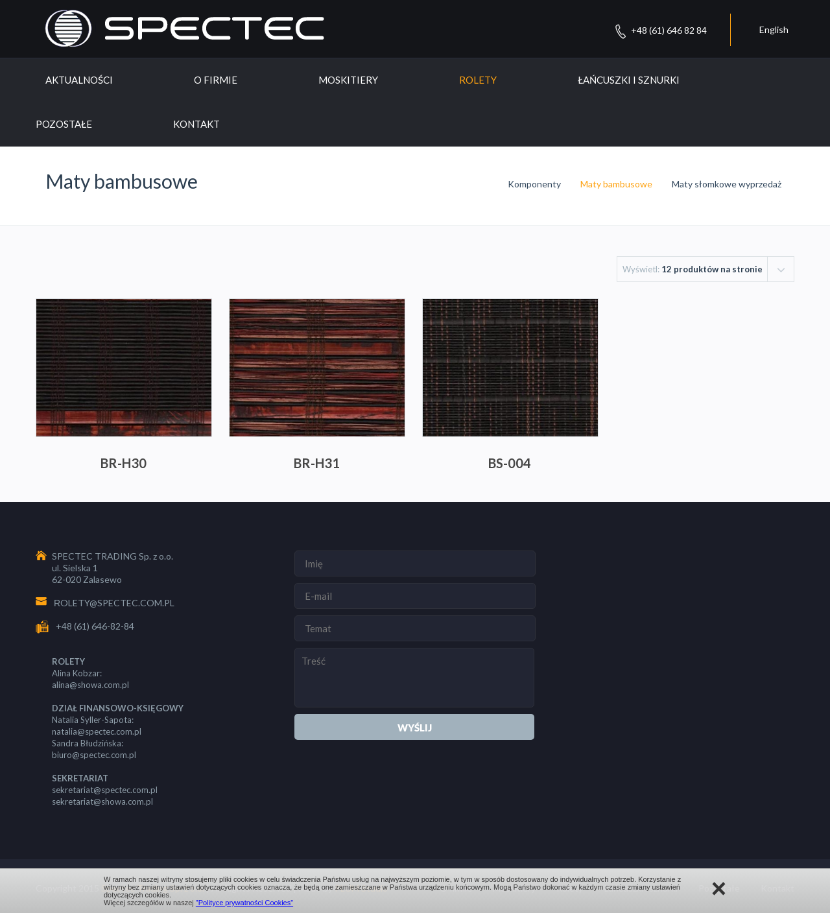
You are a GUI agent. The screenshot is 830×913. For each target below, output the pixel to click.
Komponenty (534, 183)
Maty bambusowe (616, 183)
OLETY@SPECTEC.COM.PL (117, 602)
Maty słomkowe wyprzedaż (726, 183)
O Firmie (215, 80)
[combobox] (705, 269)
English (773, 29)
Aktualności (79, 80)
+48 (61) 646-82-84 (95, 626)
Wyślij (414, 727)
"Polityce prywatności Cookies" (244, 903)
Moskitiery (348, 80)
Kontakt (196, 124)
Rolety (478, 80)
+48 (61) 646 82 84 (669, 30)
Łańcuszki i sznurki (629, 80)
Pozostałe (64, 124)
